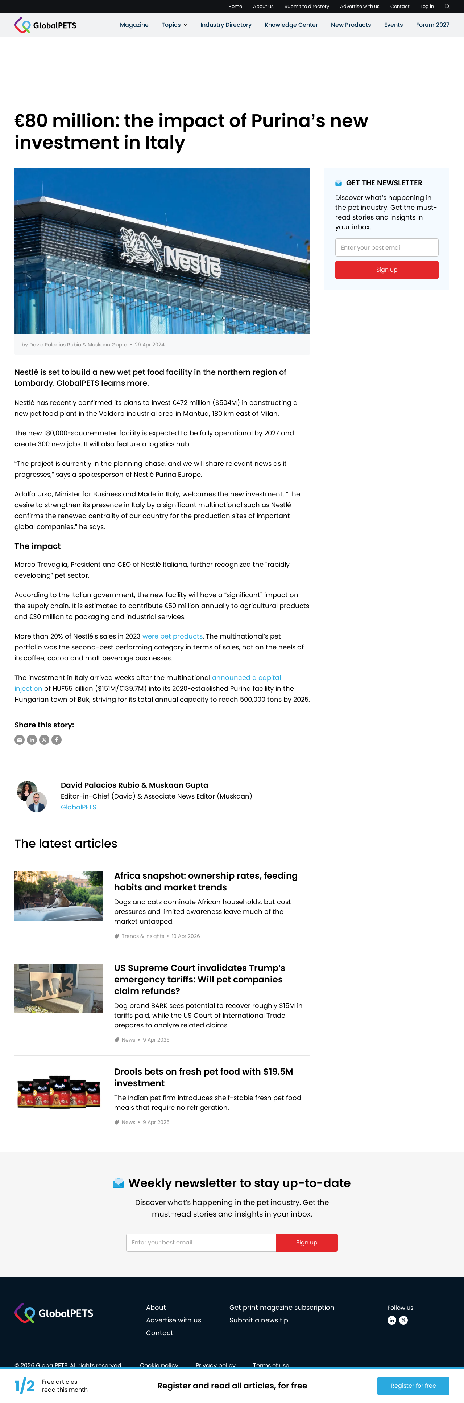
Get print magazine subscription (282, 1307)
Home (235, 6)
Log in (427, 6)
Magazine (134, 25)
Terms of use (271, 1365)
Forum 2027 (433, 25)
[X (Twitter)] (403, 1320)
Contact (400, 6)
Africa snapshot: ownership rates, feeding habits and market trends (206, 881)
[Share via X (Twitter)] (44, 740)
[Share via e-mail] (19, 740)
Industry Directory (226, 25)
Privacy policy (216, 1365)
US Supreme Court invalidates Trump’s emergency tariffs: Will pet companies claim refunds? (200, 979)
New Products (351, 25)
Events (393, 25)
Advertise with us (360, 6)
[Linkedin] (392, 1320)
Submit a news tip (258, 1320)
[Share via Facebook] (56, 740)
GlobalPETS (78, 807)
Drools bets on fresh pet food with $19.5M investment (203, 1077)
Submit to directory (307, 6)
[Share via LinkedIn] (32, 740)
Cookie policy (159, 1365)
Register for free (413, 1386)
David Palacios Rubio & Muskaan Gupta (78, 344)
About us (263, 6)
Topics (171, 25)
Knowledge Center (291, 25)
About (156, 1307)
